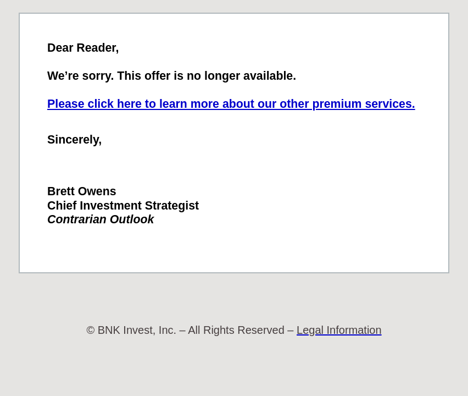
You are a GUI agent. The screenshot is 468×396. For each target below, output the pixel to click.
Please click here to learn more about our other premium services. (231, 104)
